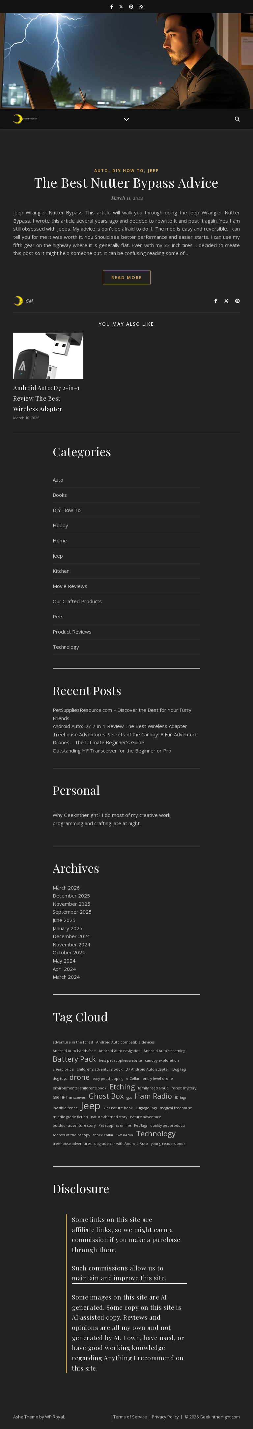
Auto (101, 170)
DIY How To (128, 170)
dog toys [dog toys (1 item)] (60, 1078)
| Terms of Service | (130, 1417)
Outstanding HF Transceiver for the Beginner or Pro (112, 750)
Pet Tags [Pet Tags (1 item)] (140, 1125)
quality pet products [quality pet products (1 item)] (167, 1125)
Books (60, 495)
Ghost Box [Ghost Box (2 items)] (106, 1096)
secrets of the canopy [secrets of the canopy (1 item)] (71, 1135)
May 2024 (64, 960)
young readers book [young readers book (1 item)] (168, 1143)
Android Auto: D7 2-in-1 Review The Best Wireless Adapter (46, 398)
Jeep (153, 170)
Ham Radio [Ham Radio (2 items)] (153, 1096)
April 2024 (64, 969)
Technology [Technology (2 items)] (156, 1134)
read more (126, 277)
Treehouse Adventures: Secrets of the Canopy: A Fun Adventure (125, 734)
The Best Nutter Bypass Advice (126, 182)
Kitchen (61, 571)
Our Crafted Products (77, 601)
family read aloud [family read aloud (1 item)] (153, 1088)
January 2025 (67, 928)
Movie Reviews (70, 586)
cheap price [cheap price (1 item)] (63, 1069)
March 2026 (66, 887)
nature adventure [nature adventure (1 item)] (145, 1117)
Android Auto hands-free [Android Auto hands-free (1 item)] (74, 1050)
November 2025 (71, 903)
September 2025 (72, 911)
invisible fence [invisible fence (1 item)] (65, 1108)
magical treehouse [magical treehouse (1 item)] (176, 1108)
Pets (58, 616)
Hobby (60, 525)
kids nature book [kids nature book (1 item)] (118, 1108)
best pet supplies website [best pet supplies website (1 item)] (120, 1060)
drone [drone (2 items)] (80, 1077)
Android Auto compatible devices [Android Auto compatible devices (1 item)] (125, 1042)
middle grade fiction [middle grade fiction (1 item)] (70, 1117)
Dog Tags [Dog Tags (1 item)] (179, 1069)
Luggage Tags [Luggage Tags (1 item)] (146, 1108)
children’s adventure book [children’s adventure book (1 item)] (100, 1069)
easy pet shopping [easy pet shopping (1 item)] (108, 1078)
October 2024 (69, 952)
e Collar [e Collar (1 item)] (133, 1078)
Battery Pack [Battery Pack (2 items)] (74, 1059)
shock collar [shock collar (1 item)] (103, 1135)
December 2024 (71, 936)
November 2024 (71, 944)
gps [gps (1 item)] (129, 1097)
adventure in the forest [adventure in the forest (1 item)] (73, 1042)
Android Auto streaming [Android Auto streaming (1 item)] (164, 1050)
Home (60, 540)
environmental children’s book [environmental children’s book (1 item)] (79, 1088)
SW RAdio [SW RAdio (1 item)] (125, 1135)
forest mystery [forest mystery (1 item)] (184, 1088)
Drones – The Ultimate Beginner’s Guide (98, 742)
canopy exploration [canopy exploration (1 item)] (162, 1060)
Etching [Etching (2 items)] (122, 1087)
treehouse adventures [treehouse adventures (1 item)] (72, 1143)
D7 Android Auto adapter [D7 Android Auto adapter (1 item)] (147, 1069)
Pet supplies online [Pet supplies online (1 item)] (114, 1125)
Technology (66, 646)
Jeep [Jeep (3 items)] (90, 1106)
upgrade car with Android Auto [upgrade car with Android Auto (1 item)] (121, 1143)
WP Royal (54, 1417)
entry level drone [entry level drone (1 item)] (158, 1078)
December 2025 (71, 895)
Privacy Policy (165, 1417)
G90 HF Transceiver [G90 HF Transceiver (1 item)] (69, 1097)
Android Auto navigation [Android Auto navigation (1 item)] (120, 1050)
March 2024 (66, 976)
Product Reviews (72, 631)
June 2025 (64, 920)
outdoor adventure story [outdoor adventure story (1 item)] (74, 1125)
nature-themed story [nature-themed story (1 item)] (109, 1117)
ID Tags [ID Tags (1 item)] (180, 1097)
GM (29, 301)
